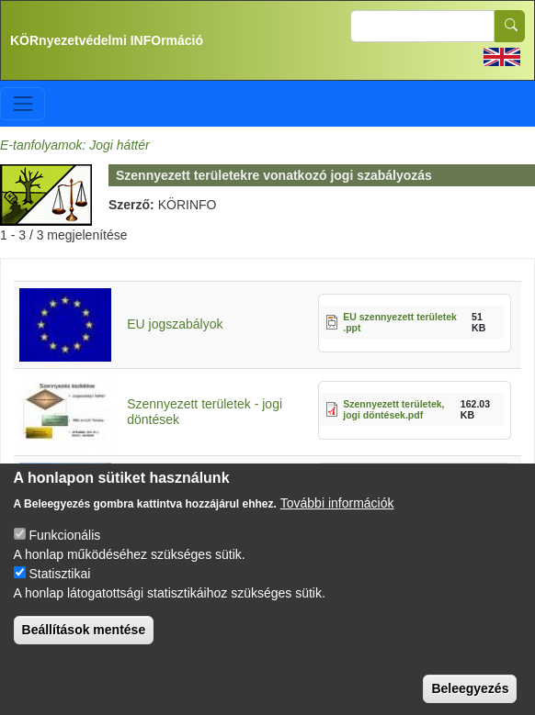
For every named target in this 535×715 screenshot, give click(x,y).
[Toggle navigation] (22, 103)
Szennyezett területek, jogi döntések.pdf (393, 409)
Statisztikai (59, 591)
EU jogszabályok (174, 324)
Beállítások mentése (84, 647)
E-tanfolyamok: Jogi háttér (75, 145)
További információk (337, 520)
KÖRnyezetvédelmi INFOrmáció (106, 40)
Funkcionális (64, 552)
